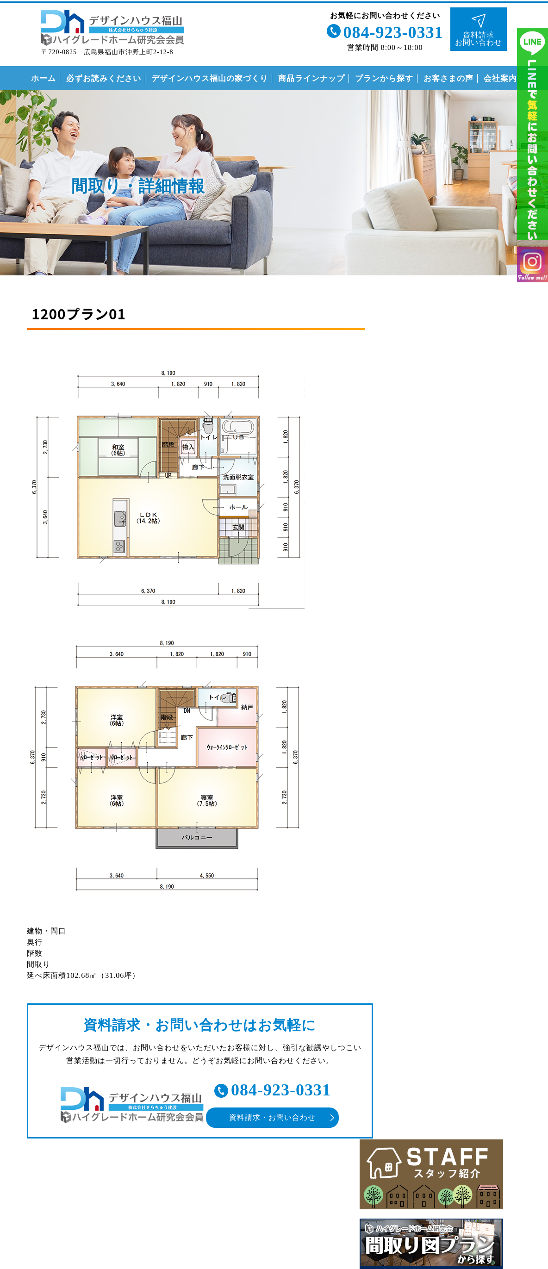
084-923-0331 (392, 31)
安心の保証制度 (424, 827)
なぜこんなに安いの (432, 808)
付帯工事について (428, 865)
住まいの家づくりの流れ (440, 846)
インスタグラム (532, 274)
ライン (532, 139)
